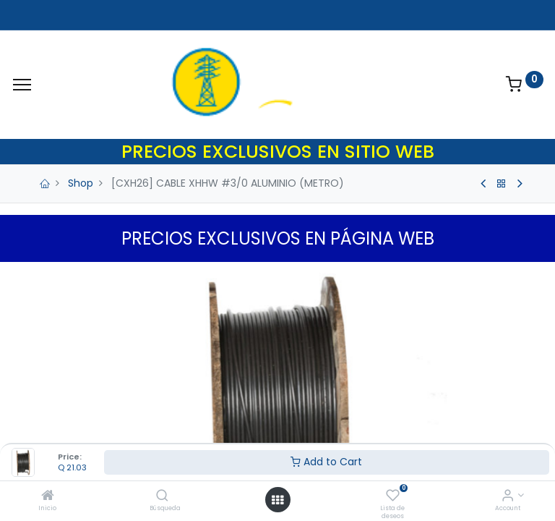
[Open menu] (277, 500)
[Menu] (22, 84)
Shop (80, 183)
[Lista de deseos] (393, 496)
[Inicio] (47, 496)
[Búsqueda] (162, 496)
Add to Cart (326, 461)
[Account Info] (508, 496)
